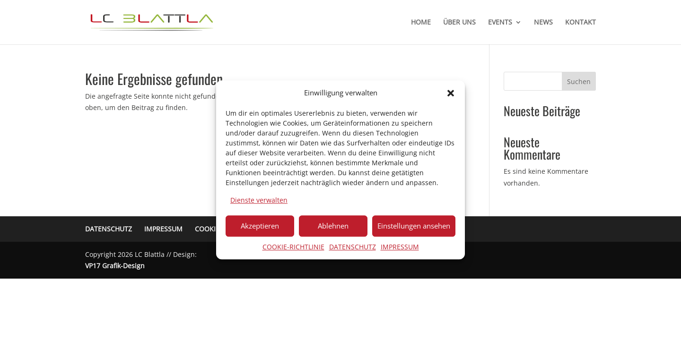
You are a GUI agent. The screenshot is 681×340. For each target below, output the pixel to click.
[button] (450, 93)
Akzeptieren (260, 225)
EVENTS (500, 22)
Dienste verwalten (259, 200)
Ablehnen (333, 225)
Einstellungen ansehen (413, 225)
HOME (421, 22)
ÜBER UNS (459, 22)
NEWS (543, 22)
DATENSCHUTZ (352, 246)
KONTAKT (580, 22)
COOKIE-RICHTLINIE (293, 246)
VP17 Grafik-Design (115, 265)
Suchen (579, 81)
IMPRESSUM (400, 246)
